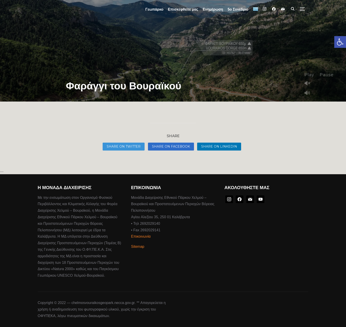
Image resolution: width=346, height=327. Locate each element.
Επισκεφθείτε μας (183, 9)
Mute (309, 93)
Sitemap (137, 246)
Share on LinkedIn (219, 146)
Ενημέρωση (213, 9)
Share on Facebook (171, 146)
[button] (340, 42)
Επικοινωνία (141, 236)
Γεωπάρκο (154, 9)
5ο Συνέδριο (238, 9)
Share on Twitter (124, 146)
